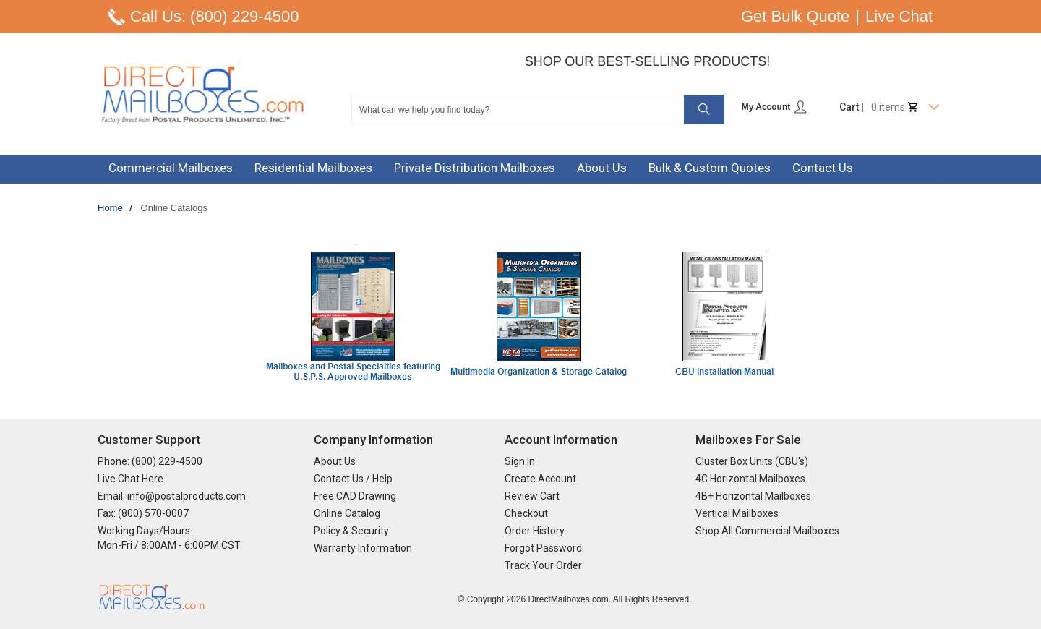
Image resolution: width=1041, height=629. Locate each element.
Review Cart (532, 496)
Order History (535, 530)
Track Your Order (543, 565)
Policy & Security (351, 530)
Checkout (526, 513)
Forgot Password (543, 548)
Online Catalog (347, 513)
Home (110, 207)
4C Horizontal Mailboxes (750, 478)
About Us (335, 461)
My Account (774, 107)
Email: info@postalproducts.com (172, 496)
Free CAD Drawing (355, 496)
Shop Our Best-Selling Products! (648, 61)
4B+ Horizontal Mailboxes (753, 496)
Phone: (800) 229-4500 (150, 461)
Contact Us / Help (353, 478)
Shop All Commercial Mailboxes (767, 530)
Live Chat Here (130, 478)
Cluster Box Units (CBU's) (751, 461)
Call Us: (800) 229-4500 (214, 16)
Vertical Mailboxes (737, 513)
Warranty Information (363, 548)
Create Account (540, 478)
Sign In (520, 461)
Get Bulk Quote (795, 16)
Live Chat (899, 16)
